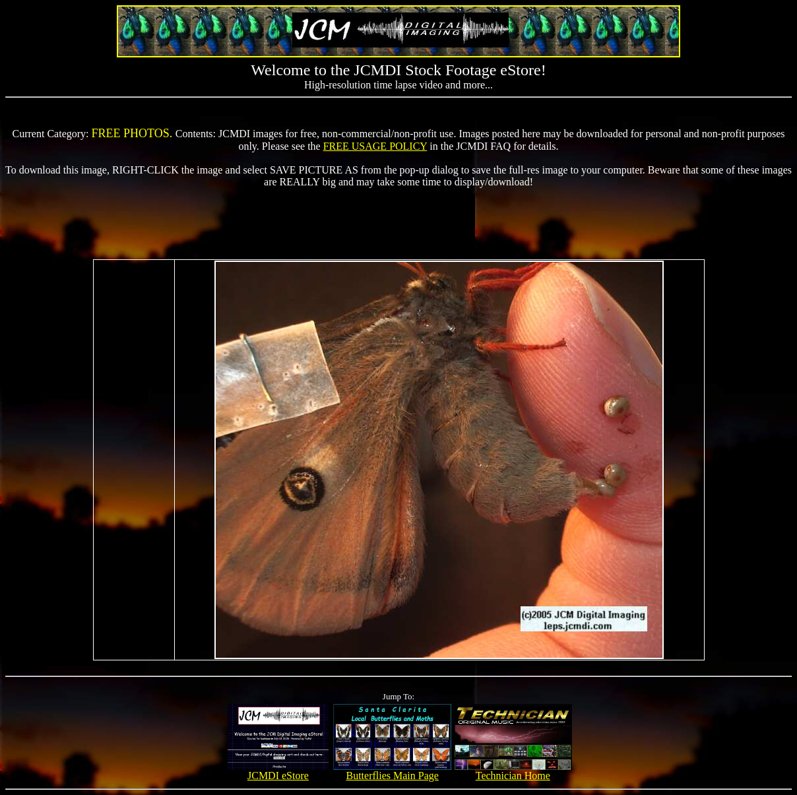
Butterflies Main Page (392, 771)
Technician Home (513, 771)
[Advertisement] (398, 217)
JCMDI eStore (278, 771)
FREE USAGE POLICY (375, 146)
